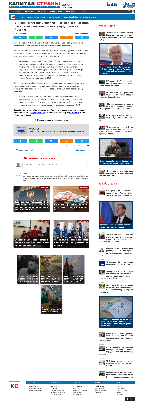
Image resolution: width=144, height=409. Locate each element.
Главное (16, 11)
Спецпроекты (72, 11)
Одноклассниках (22, 115)
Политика (54, 388)
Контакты (120, 395)
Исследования (56, 395)
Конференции (77, 386)
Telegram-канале (37, 112)
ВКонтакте (74, 112)
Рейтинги (98, 392)
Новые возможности (58, 392)
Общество (41, 11)
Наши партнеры (122, 390)
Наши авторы (121, 388)
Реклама (119, 392)
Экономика (45, 187)
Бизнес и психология (80, 390)
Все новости (80, 150)
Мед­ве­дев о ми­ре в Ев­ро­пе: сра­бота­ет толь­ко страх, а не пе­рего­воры (116, 226)
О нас (84, 11)
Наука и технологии (57, 390)
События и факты (35, 388)
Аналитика (28, 11)
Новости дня (106, 25)
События (32, 383)
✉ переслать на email (24, 150)
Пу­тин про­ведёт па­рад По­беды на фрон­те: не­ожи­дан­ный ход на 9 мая (116, 162)
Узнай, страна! (56, 11)
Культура (76, 388)
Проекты (98, 383)
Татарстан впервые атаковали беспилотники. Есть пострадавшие (57, 131)
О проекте (120, 386)
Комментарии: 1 (83, 34)
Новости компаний (101, 390)
